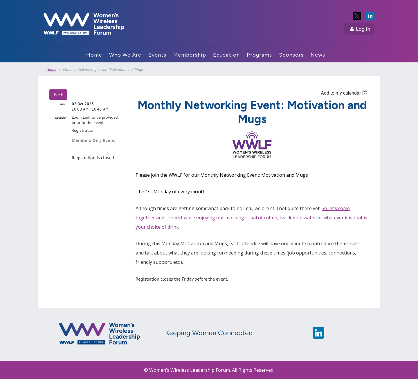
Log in (363, 29)
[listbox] (345, 93)
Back (58, 95)
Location (61, 117)
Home (51, 69)
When (63, 104)
